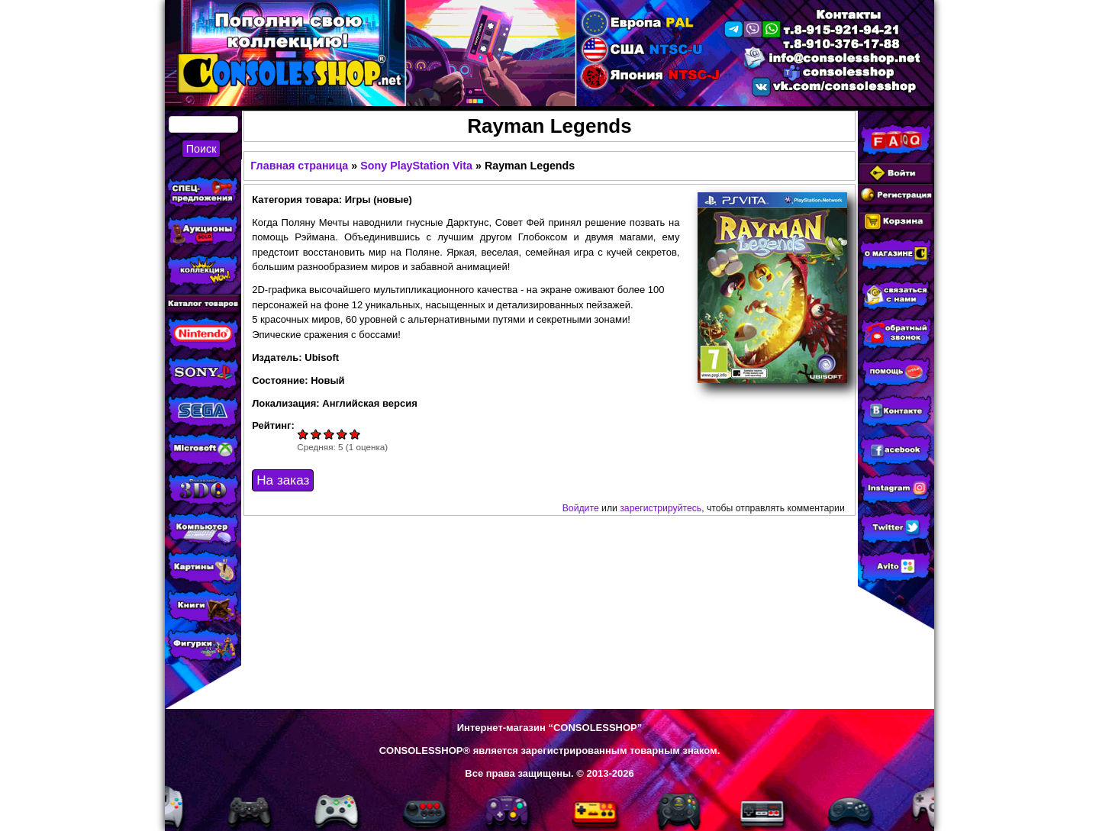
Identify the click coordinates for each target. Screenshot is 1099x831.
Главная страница (299, 165)
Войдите (580, 508)
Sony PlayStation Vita (416, 165)
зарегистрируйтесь (660, 508)
